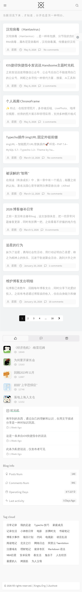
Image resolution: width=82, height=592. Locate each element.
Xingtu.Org (40, 585)
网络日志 (39, 543)
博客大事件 (13, 537)
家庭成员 (58, 525)
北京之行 (25, 543)
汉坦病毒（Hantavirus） (24, 29)
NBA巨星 (11, 555)
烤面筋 (24, 561)
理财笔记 (25, 549)
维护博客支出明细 (19, 281)
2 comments (49, 86)
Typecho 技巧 (41, 525)
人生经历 (61, 555)
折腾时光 (50, 531)
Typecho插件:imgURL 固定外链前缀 (32, 137)
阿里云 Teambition (58, 543)
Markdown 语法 (56, 549)
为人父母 (37, 561)
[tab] (15, 338)
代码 (39, 537)
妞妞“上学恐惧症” (25, 385)
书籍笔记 (64, 531)
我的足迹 (25, 525)
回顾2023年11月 (24, 372)
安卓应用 (25, 555)
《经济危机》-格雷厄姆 (29, 347)
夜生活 (37, 555)
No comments (51, 49)
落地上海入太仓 (24, 397)
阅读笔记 (12, 543)
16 (52, 318)
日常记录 (12, 525)
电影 (39, 531)
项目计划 (28, 537)
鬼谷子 (49, 555)
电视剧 (49, 537)
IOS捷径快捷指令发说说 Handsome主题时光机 (40, 65)
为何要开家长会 (24, 360)
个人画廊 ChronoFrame (23, 101)
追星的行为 (14, 245)
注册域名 (12, 549)
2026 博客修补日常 (19, 209)
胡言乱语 (62, 537)
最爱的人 (12, 561)
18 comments (56, 301)
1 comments (49, 121)
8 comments (52, 229)
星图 (14, 49)
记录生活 (12, 531)
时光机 (14, 410)
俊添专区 (39, 549)
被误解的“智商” (17, 173)
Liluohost (52, 585)
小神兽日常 (26, 531)
